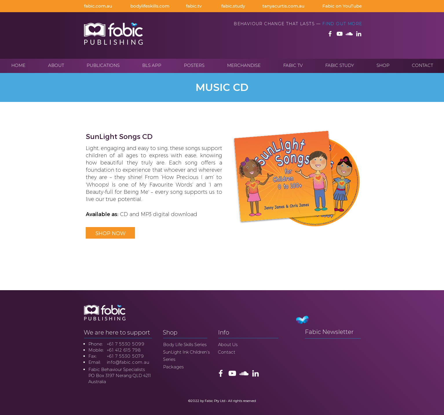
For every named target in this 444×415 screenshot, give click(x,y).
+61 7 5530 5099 (126, 344)
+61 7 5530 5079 (125, 356)
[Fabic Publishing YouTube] (339, 33)
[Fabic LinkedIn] (358, 33)
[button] (56, 65)
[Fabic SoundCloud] (349, 33)
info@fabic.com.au (128, 362)
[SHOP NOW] (110, 233)
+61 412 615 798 (124, 350)
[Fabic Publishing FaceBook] (330, 33)
